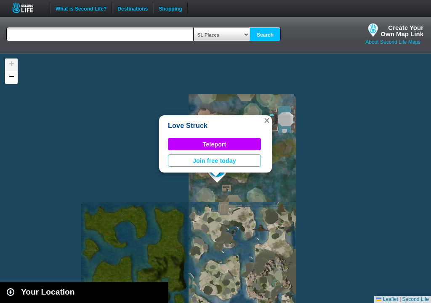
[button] (267, 120)
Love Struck (188, 125)
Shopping (170, 8)
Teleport (214, 144)
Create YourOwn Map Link (401, 30)
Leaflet (387, 299)
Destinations (132, 8)
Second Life (27, 7)
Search (265, 35)
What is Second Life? (81, 8)
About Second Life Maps (392, 42)
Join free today (214, 160)
